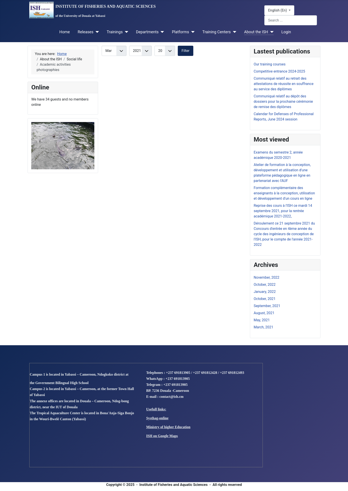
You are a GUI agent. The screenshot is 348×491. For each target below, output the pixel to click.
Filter (186, 51)
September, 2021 (267, 306)
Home (64, 32)
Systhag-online (157, 418)
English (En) (278, 10)
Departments (147, 32)
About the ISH (256, 32)
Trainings (115, 32)
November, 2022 (266, 277)
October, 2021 (265, 299)
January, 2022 (265, 292)
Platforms (180, 32)
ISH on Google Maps (162, 436)
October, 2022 (265, 284)
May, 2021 (262, 320)
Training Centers (216, 32)
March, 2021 (263, 327)
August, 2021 (264, 313)
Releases (85, 32)
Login (286, 32)
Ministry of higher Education (168, 427)
